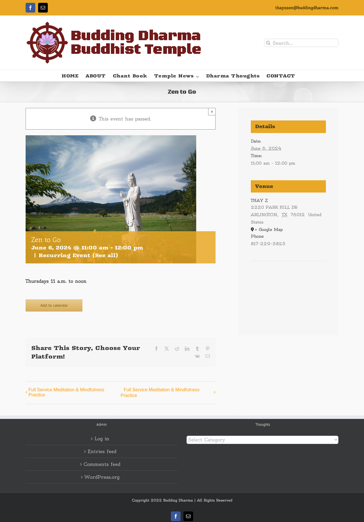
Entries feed (102, 451)
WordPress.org (101, 477)
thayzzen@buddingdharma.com (306, 7)
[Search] (268, 43)
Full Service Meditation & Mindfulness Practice (66, 392)
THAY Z (259, 200)
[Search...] (301, 43)
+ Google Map (269, 229)
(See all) (105, 255)
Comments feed (102, 464)
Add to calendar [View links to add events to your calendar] (54, 305)
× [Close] (212, 111)
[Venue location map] (288, 278)
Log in (101, 438)
